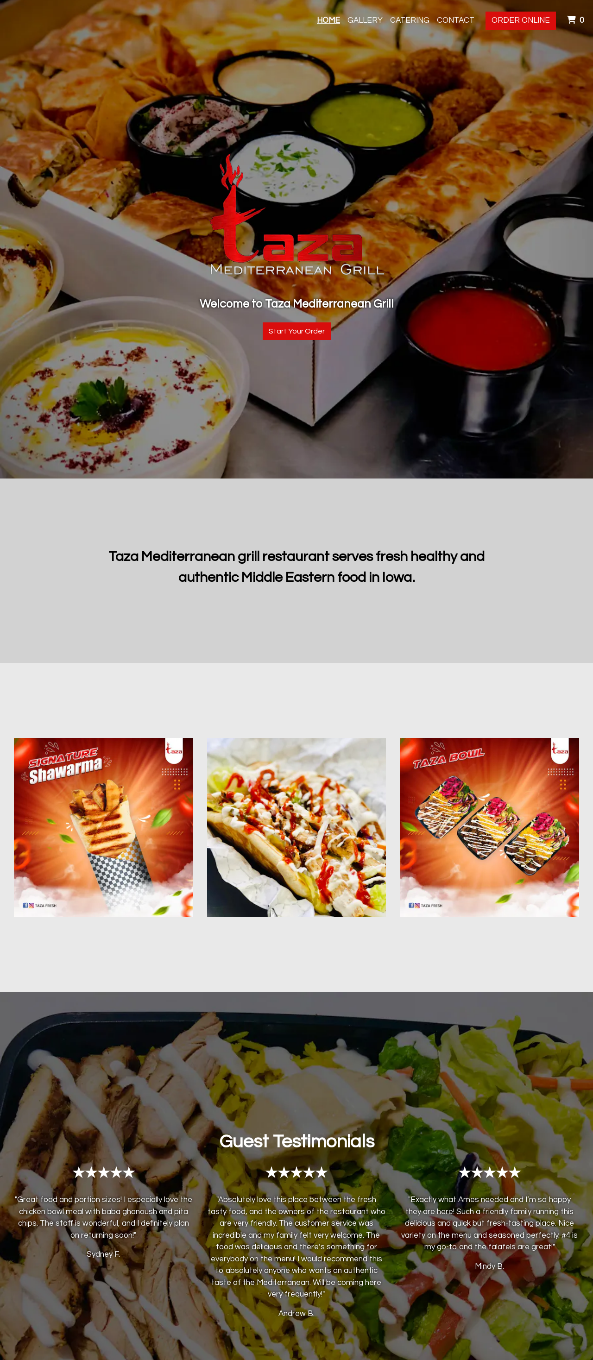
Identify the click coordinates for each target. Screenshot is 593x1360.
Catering (409, 20)
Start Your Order (297, 331)
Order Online (521, 20)
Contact (455, 20)
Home (328, 20)
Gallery (365, 20)
